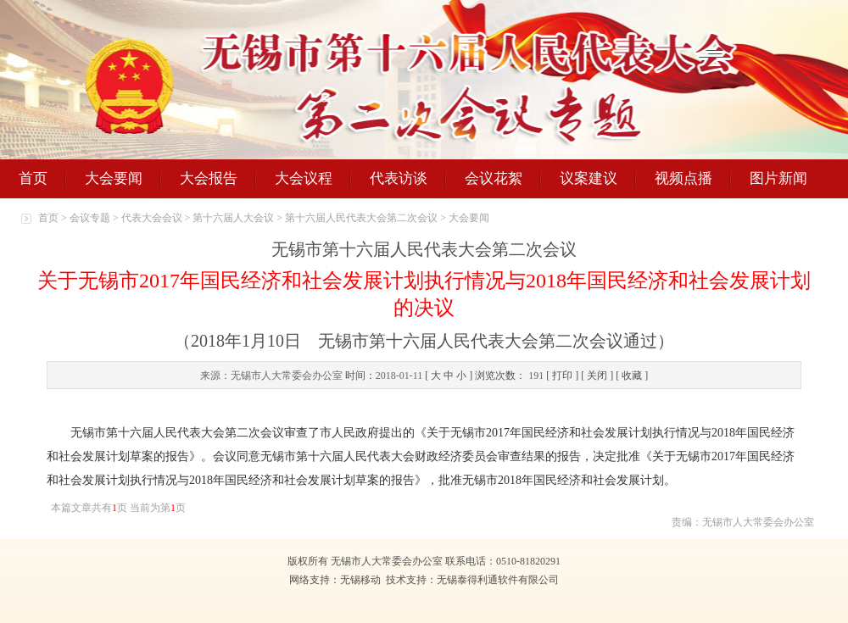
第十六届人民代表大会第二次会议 (361, 218)
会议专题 (90, 218)
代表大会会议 (151, 218)
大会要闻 (113, 178)
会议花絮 (493, 178)
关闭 (597, 375)
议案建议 (588, 178)
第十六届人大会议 (233, 218)
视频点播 (683, 178)
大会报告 (208, 178)
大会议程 (303, 178)
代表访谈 (398, 178)
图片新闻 (778, 178)
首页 (33, 178)
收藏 (632, 375)
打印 (562, 375)
